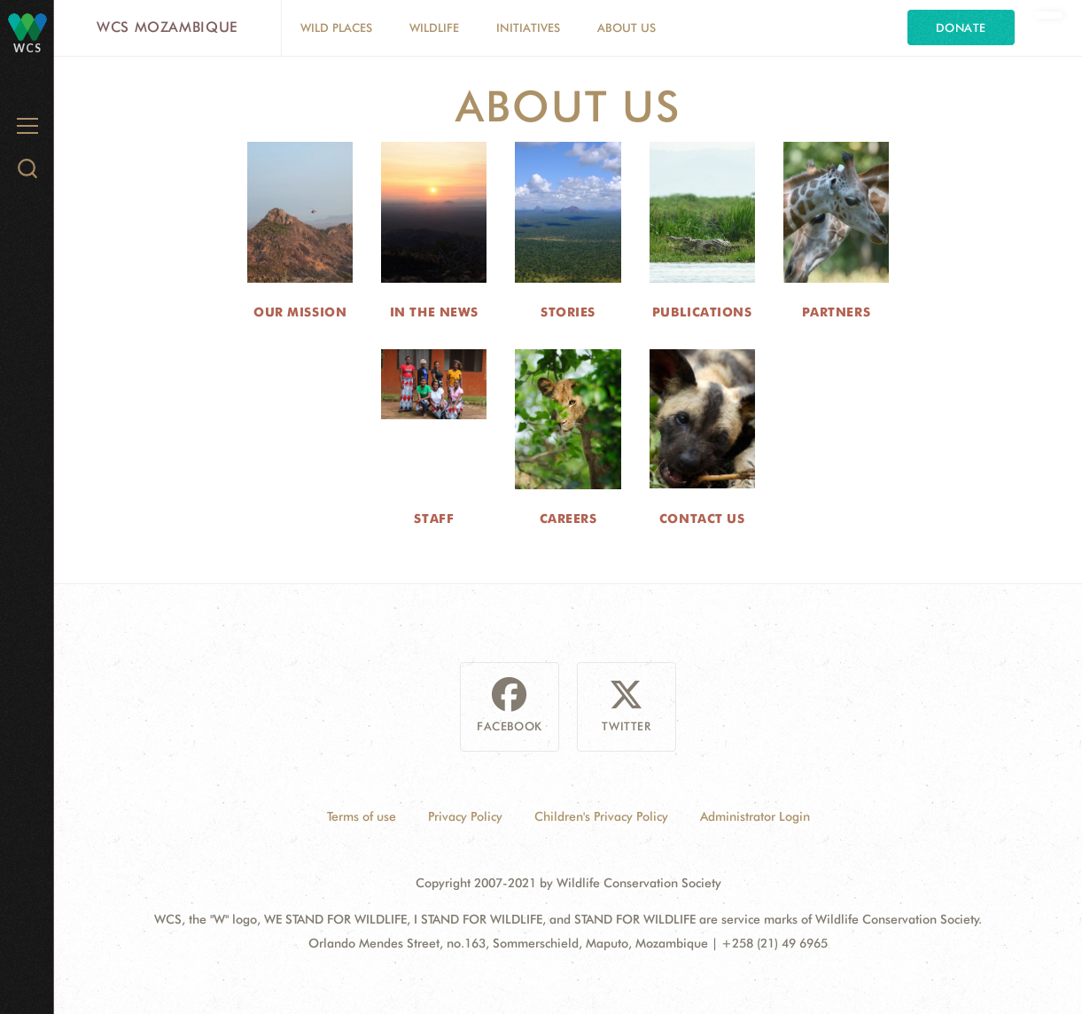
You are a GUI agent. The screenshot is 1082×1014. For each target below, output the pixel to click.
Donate (961, 27)
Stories (568, 312)
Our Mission (299, 312)
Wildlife (434, 27)
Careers (568, 518)
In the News (434, 312)
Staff (434, 518)
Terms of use (361, 816)
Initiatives (528, 27)
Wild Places (336, 27)
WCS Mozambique (167, 27)
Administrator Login (755, 816)
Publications (702, 312)
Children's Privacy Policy (601, 816)
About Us (626, 27)
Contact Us (702, 518)
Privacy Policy (465, 816)
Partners (836, 312)
